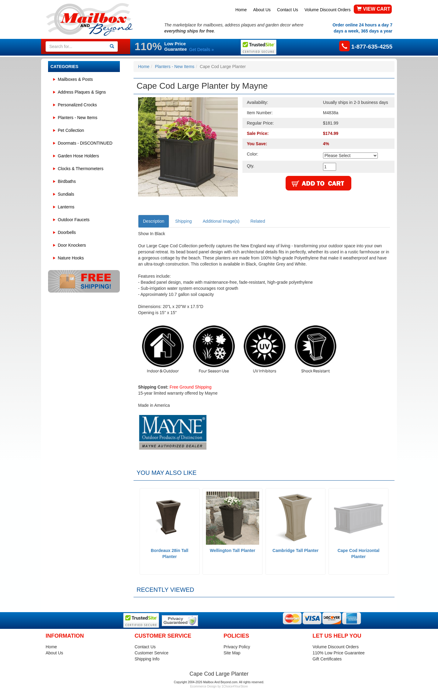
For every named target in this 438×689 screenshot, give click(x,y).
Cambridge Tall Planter (295, 550)
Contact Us (287, 9)
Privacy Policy (237, 646)
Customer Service (152, 652)
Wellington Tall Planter (232, 550)
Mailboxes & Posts (75, 79)
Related (257, 221)
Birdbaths (67, 181)
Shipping (183, 221)
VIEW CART (373, 9)
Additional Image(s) (221, 221)
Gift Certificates (327, 658)
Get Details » (201, 49)
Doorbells (67, 232)
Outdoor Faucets (73, 219)
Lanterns (66, 206)
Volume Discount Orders (327, 9)
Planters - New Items (77, 117)
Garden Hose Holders (78, 155)
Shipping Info (147, 658)
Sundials (66, 194)
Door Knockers (72, 245)
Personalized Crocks (77, 104)
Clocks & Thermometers (80, 168)
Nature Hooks (71, 257)
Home (241, 9)
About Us (262, 9)
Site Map (232, 652)
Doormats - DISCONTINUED (85, 143)
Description (153, 221)
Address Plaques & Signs (82, 92)
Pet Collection (71, 130)
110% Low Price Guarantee (339, 652)
